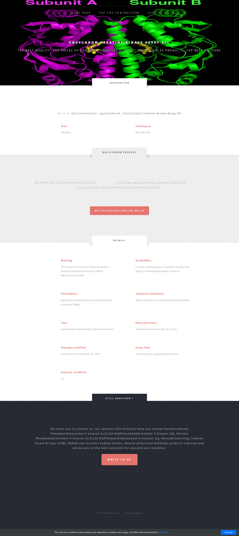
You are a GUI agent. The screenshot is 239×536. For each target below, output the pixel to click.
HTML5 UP (137, 513)
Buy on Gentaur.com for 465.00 (119, 210)
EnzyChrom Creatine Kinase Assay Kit (152, 113)
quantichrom (110, 113)
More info (164, 532)
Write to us (119, 459)
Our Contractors (84, 113)
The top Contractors (119, 12)
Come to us (158, 12)
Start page (80, 12)
